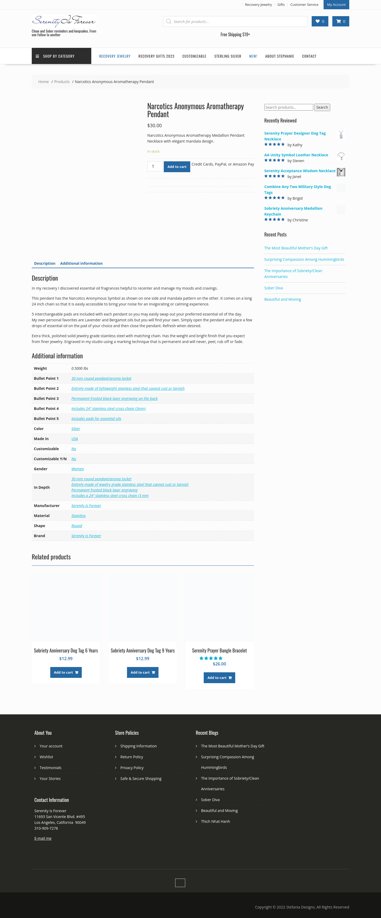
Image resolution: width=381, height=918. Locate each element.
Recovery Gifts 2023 (157, 56)
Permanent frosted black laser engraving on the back (114, 398)
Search (322, 107)
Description (45, 263)
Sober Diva (273, 287)
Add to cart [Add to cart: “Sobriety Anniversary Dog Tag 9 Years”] (140, 672)
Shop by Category (55, 56)
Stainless (78, 515)
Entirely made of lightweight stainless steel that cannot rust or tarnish (128, 388)
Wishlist (46, 756)
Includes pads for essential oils (96, 418)
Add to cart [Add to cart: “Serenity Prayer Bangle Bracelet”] (216, 677)
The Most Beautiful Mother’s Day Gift (296, 247)
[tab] (44, 263)
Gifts (281, 4)
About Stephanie (279, 56)
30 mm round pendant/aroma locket (101, 378)
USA (74, 438)
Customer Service (304, 4)
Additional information (81, 263)
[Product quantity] (155, 166)
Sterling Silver (227, 56)
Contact (309, 56)
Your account (51, 745)
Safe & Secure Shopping (140, 778)
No (73, 448)
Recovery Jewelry (258, 4)
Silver (75, 428)
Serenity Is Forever (86, 505)
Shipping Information (138, 745)
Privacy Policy (131, 767)
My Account (336, 4)
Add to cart (177, 166)
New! (253, 56)
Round (76, 525)
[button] (211, 658)
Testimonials (50, 767)
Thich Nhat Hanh (215, 821)
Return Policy (131, 756)
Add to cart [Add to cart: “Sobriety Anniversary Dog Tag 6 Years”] (63, 672)
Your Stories (50, 778)
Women (77, 468)
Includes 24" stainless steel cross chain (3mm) (108, 408)
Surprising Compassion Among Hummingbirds (304, 259)
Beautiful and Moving (282, 299)
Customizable (194, 56)
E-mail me (43, 838)
